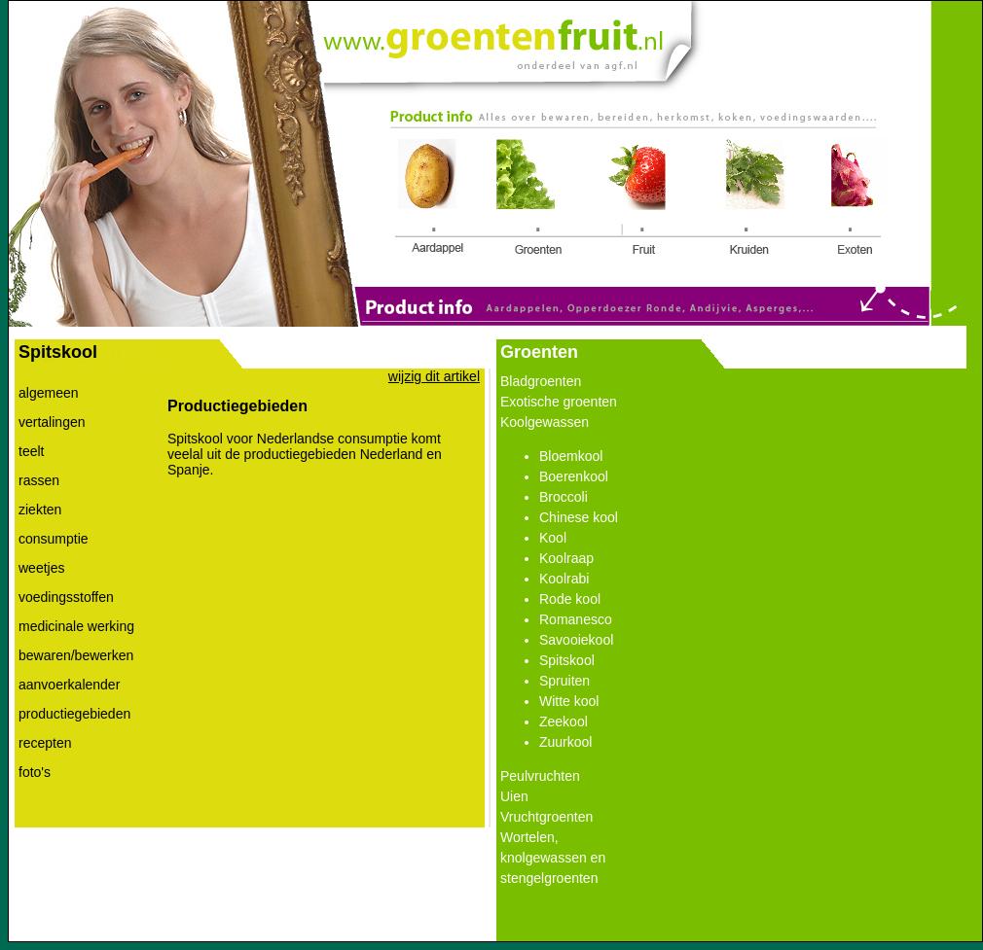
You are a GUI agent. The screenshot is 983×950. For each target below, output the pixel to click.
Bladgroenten (540, 381)
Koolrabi (564, 578)
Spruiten (564, 680)
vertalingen (52, 422)
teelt (31, 451)
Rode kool (570, 599)
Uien (514, 796)
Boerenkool (573, 476)
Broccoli (563, 497)
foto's (34, 772)
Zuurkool (565, 742)
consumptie (53, 538)
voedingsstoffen (66, 597)
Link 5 (854, 199)
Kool (552, 537)
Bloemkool (570, 456)
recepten (44, 743)
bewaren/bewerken (75, 655)
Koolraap (566, 558)
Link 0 (492, 37)
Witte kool (569, 701)
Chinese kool (578, 517)
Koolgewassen (544, 422)
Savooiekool (576, 640)
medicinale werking (76, 626)
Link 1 (433, 199)
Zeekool (563, 721)
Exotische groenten (558, 401)
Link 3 (638, 199)
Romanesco (575, 619)
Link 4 (754, 199)
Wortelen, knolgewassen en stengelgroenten (552, 857)
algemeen (48, 393)
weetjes (41, 568)
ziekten (39, 509)
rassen (38, 480)
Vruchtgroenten (546, 817)
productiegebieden (74, 713)
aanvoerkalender (69, 684)
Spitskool (567, 660)
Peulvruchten (540, 776)
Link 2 (530, 197)
